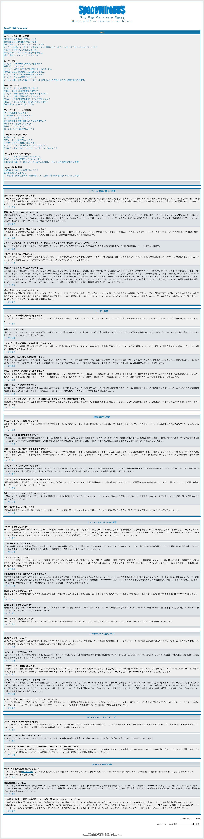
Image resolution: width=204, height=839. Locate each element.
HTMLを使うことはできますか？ (18, 115)
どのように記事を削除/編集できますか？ (21, 91)
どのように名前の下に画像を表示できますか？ (24, 74)
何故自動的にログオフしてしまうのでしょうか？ (25, 44)
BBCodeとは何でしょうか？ (16, 113)
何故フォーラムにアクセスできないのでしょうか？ (26, 102)
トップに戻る (9, 207)
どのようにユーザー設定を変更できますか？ (23, 64)
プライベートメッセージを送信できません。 (23, 156)
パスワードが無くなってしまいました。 (21, 50)
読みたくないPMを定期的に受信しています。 (23, 159)
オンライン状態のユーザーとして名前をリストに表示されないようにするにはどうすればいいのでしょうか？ (51, 47)
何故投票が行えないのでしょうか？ (19, 104)
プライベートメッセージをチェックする (103, 21)
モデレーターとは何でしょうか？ (18, 140)
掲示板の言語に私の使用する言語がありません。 (25, 72)
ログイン (127, 21)
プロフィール (78, 21)
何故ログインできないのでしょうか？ (20, 39)
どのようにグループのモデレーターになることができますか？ (31, 148)
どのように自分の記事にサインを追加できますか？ (26, 93)
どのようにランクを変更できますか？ (20, 77)
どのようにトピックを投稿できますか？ (21, 88)
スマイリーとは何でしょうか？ (17, 118)
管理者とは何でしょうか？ (15, 137)
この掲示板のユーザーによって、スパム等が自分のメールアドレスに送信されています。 (42, 162)
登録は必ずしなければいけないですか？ (21, 42)
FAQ (83, 18)
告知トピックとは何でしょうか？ (18, 126)
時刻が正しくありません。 (15, 66)
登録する (119, 18)
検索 (91, 18)
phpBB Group (27, 772)
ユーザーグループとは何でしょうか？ (20, 143)
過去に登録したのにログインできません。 (22, 55)
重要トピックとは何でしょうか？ (18, 123)
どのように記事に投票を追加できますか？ (22, 96)
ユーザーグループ (104, 18)
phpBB (97, 833)
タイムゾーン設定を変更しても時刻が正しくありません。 (29, 69)
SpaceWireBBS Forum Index (15, 28)
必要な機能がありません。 (15, 173)
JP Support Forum (116, 835)
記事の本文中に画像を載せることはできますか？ (25, 121)
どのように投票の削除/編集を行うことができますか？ (27, 99)
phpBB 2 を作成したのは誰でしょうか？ (21, 170)
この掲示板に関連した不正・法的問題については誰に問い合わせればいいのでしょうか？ (42, 175)
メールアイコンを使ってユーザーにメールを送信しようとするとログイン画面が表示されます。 (45, 80)
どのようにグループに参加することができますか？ (26, 145)
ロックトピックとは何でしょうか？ (19, 129)
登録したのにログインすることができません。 (24, 53)
